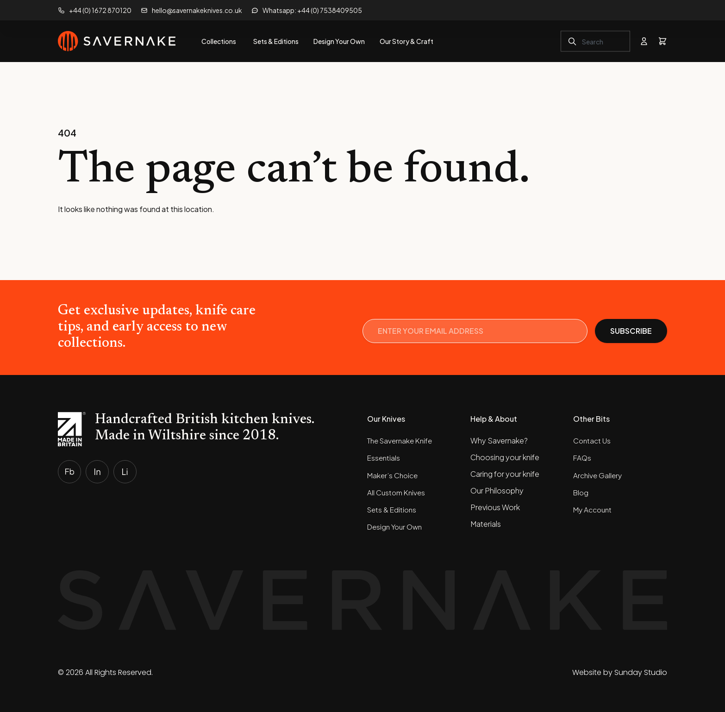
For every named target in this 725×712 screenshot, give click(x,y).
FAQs (582, 457)
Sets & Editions (393, 507)
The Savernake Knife (402, 440)
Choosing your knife (504, 457)
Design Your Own (396, 524)
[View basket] (662, 41)
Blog (581, 490)
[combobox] (595, 41)
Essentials (384, 457)
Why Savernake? (499, 440)
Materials (485, 524)
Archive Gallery (598, 474)
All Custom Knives (397, 490)
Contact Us (592, 440)
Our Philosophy (497, 490)
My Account (594, 507)
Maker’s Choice (393, 474)
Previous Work (495, 507)
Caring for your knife (504, 474)
